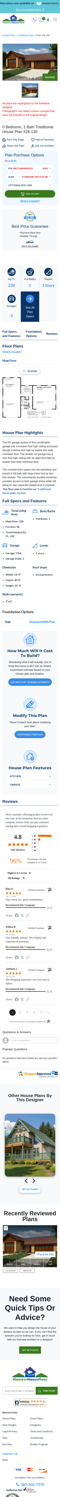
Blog (5, 1459)
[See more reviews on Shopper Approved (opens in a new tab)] (27, 915)
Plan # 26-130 (45, 1254)
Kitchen (15, 776)
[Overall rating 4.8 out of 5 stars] (17, 844)
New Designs (9, 1424)
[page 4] (34, 1012)
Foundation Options (34, 334)
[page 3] (27, 1012)
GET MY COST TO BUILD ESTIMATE (30, 682)
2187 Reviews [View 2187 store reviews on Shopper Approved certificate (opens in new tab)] (20, 849)
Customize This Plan (30, 734)
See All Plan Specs (29, 306)
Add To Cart (30, 194)
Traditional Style (26, 35)
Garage (15, 784)
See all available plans (30, 9)
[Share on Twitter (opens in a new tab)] (22, 915)
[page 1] (12, 1012)
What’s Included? (30, 201)
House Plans (9, 35)
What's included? (12, 351)
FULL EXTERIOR (10, 1271)
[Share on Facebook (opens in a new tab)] (17, 916)
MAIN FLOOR (27, 1271)
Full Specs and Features (11, 334)
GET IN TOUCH (30, 1350)
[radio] (43, 836)
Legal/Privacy (9, 1431)
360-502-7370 (30, 1484)
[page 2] (20, 1012)
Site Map (7, 1444)
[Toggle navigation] (55, 19)
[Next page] (48, 1012)
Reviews (52, 333)
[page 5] (41, 1012)
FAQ (4, 1437)
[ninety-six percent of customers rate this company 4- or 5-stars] (30, 861)
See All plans (30, 1189)
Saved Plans (36, 1418)
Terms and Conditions (41, 1431)
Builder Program (39, 1444)
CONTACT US (10, 1454)
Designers (35, 1424)
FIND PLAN (46, 1390)
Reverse (50, 77)
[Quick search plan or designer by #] (19, 1391)
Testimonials (37, 1437)
